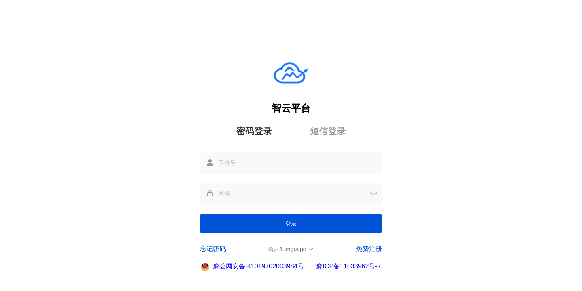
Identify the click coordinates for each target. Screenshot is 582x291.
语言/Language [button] (291, 249)
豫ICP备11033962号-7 (348, 266)
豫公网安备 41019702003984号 (258, 266)
